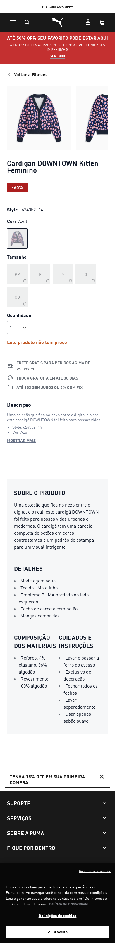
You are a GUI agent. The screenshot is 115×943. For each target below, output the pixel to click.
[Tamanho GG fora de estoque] (17, 297)
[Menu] (13, 22)
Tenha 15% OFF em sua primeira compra (57, 779)
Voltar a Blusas (27, 74)
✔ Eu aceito (57, 935)
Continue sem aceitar (95, 874)
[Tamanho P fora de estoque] (40, 274)
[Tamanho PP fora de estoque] (17, 274)
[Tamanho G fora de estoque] (85, 274)
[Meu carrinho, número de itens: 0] (102, 22)
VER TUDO (57, 56)
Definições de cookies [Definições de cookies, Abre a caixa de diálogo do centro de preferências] (58, 918)
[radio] (17, 238)
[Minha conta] (88, 22)
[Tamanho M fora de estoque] (63, 274)
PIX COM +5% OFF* (57, 7)
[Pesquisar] (27, 22)
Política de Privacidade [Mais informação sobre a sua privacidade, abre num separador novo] (68, 907)
